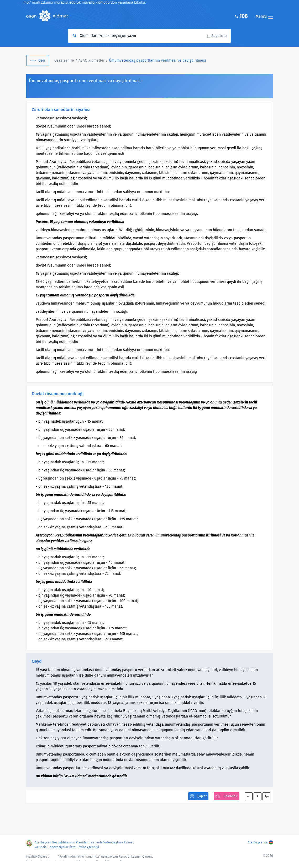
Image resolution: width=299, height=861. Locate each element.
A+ (267, 796)
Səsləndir (231, 796)
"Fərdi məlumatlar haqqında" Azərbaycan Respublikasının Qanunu (106, 856)
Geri (41, 60)
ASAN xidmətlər (91, 60)
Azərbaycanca (258, 842)
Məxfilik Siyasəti (37, 856)
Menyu (264, 16)
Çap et (202, 796)
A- (248, 796)
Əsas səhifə (64, 60)
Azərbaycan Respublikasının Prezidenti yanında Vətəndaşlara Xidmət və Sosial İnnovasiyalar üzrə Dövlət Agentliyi (84, 845)
